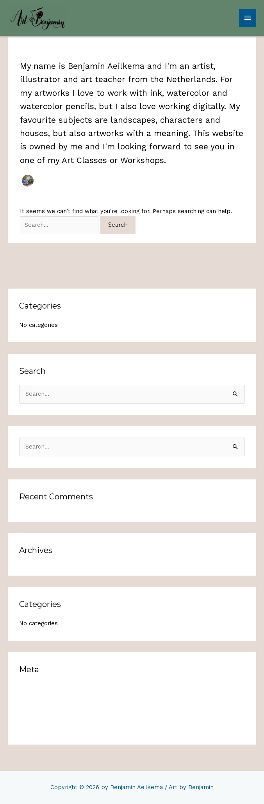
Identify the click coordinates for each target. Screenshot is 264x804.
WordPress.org (39, 727)
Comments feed (42, 714)
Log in (27, 688)
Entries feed (36, 701)
